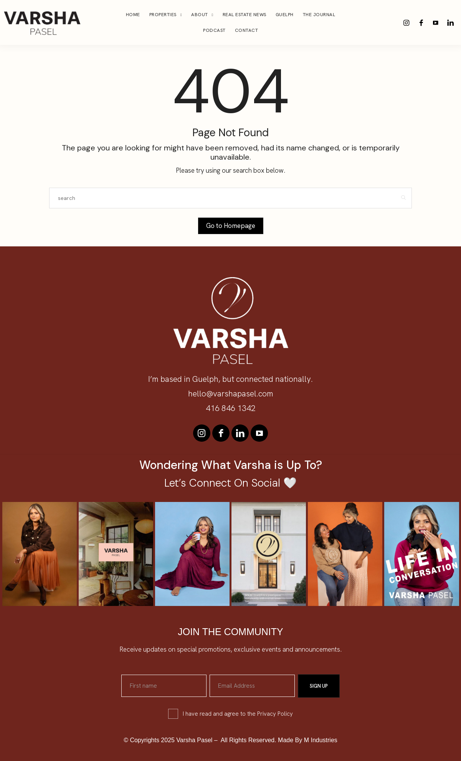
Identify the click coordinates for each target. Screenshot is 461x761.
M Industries (320, 739)
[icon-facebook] (421, 23)
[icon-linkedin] (450, 23)
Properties (163, 15)
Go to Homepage (230, 225)
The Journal (319, 15)
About (199, 15)
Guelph (285, 15)
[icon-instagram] (406, 23)
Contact (246, 30)
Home (133, 15)
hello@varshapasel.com (230, 393)
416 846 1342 (231, 408)
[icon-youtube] (436, 23)
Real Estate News (244, 15)
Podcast (214, 30)
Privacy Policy (275, 713)
